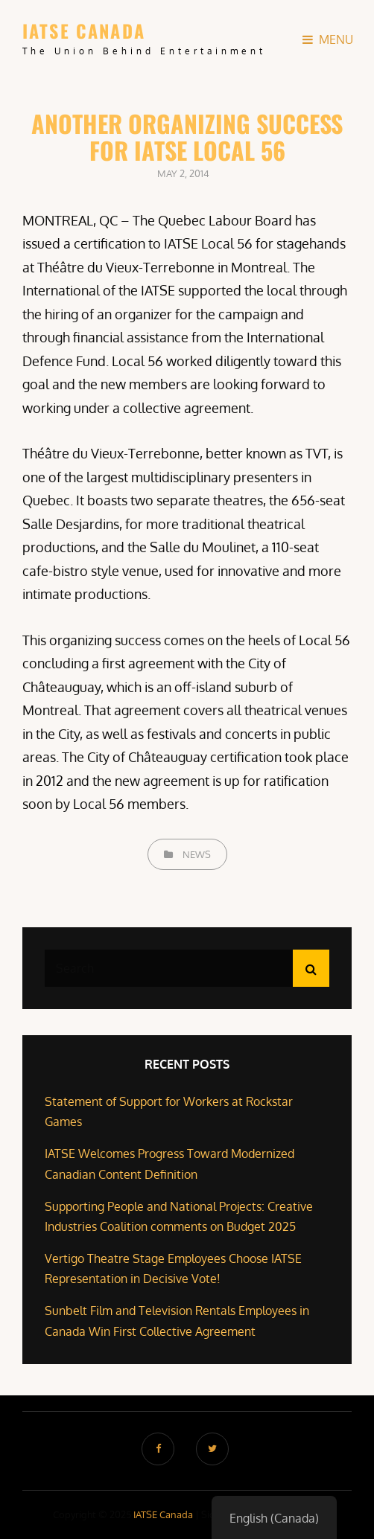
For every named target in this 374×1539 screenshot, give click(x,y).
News (197, 854)
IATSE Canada (83, 30)
